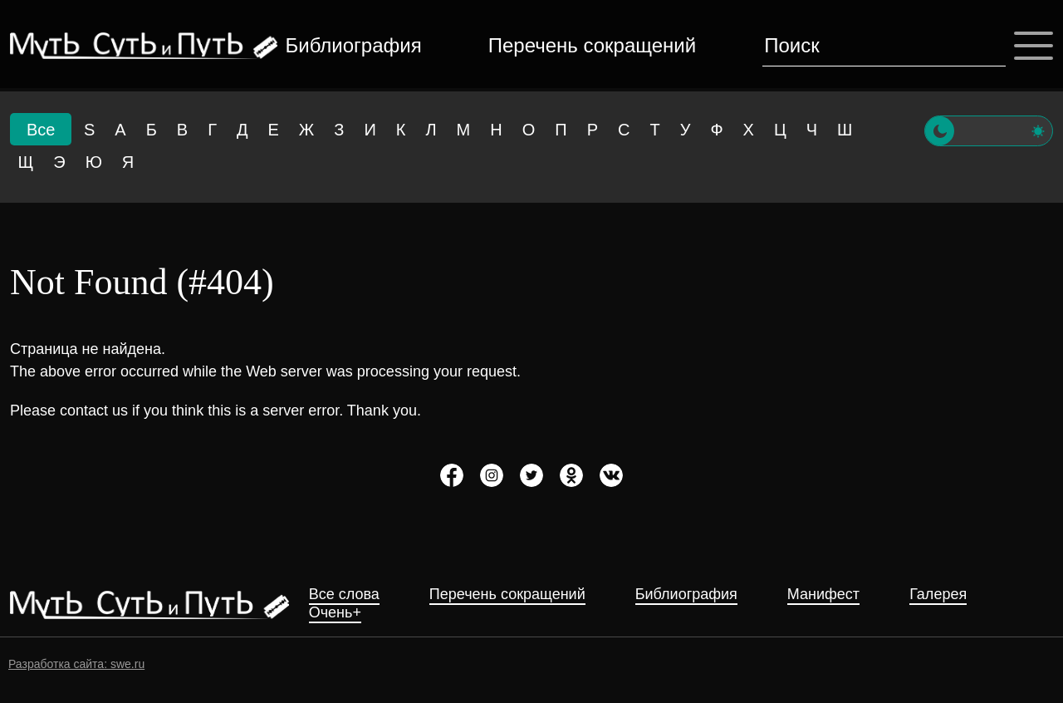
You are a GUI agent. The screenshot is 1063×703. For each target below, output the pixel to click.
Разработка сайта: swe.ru (76, 664)
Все (41, 129)
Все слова (344, 594)
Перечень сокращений (592, 45)
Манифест (823, 594)
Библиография (354, 45)
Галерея (938, 594)
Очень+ (335, 613)
